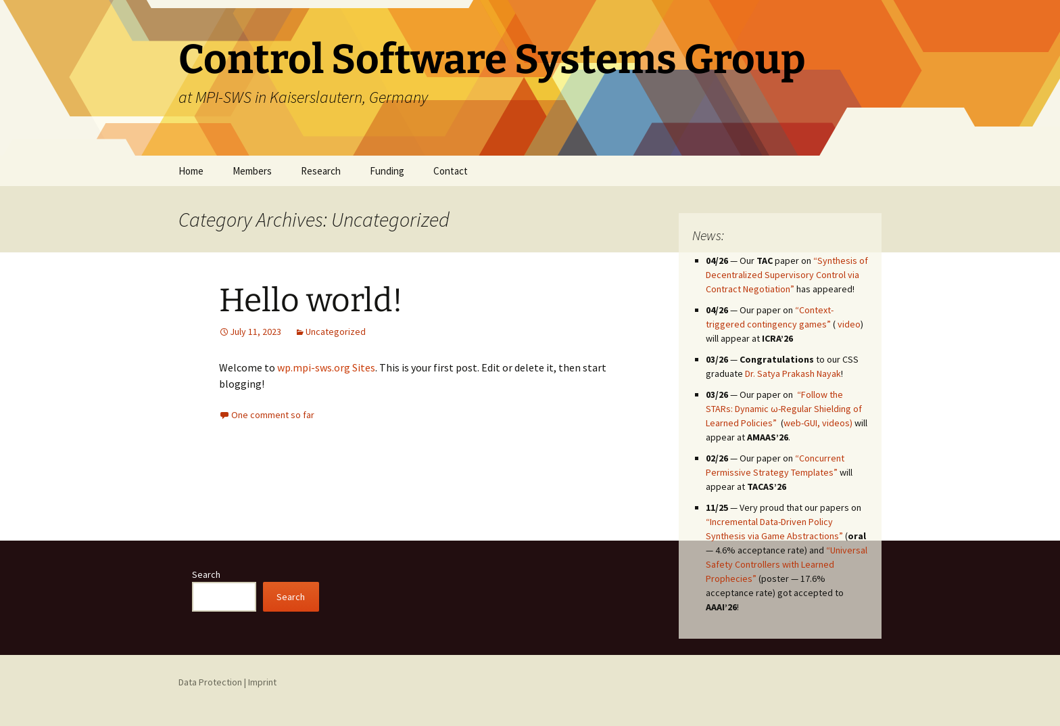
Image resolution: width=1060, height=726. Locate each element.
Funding (387, 170)
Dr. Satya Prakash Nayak (793, 373)
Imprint (262, 682)
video (849, 324)
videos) (837, 423)
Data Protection (210, 682)
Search (206, 574)
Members (252, 170)
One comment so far (272, 415)
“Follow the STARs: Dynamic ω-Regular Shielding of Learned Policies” (784, 408)
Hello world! (311, 300)
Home (190, 170)
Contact (450, 170)
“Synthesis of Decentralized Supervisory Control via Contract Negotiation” (787, 274)
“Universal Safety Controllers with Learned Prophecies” (786, 564)
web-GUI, (802, 423)
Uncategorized (336, 331)
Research (321, 170)
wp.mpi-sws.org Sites (326, 367)
